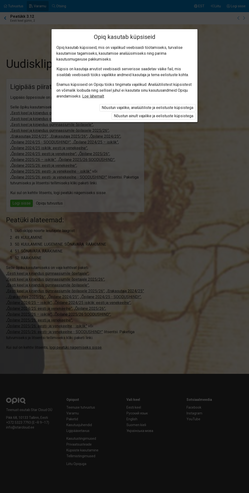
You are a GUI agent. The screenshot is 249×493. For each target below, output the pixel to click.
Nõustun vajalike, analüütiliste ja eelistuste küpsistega (147, 107)
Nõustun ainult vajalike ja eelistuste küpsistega (153, 116)
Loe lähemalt (93, 96)
